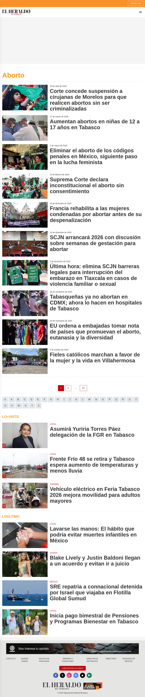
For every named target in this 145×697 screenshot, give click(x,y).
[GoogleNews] (75, 675)
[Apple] (82, 675)
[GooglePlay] (89, 675)
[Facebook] (55, 675)
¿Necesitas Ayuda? (72, 668)
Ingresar (135, 3)
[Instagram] (69, 675)
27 (83, 388)
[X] (62, 675)
